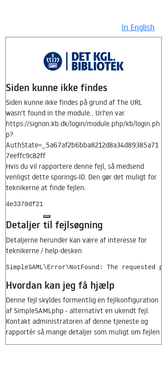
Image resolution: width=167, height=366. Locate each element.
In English (138, 27)
